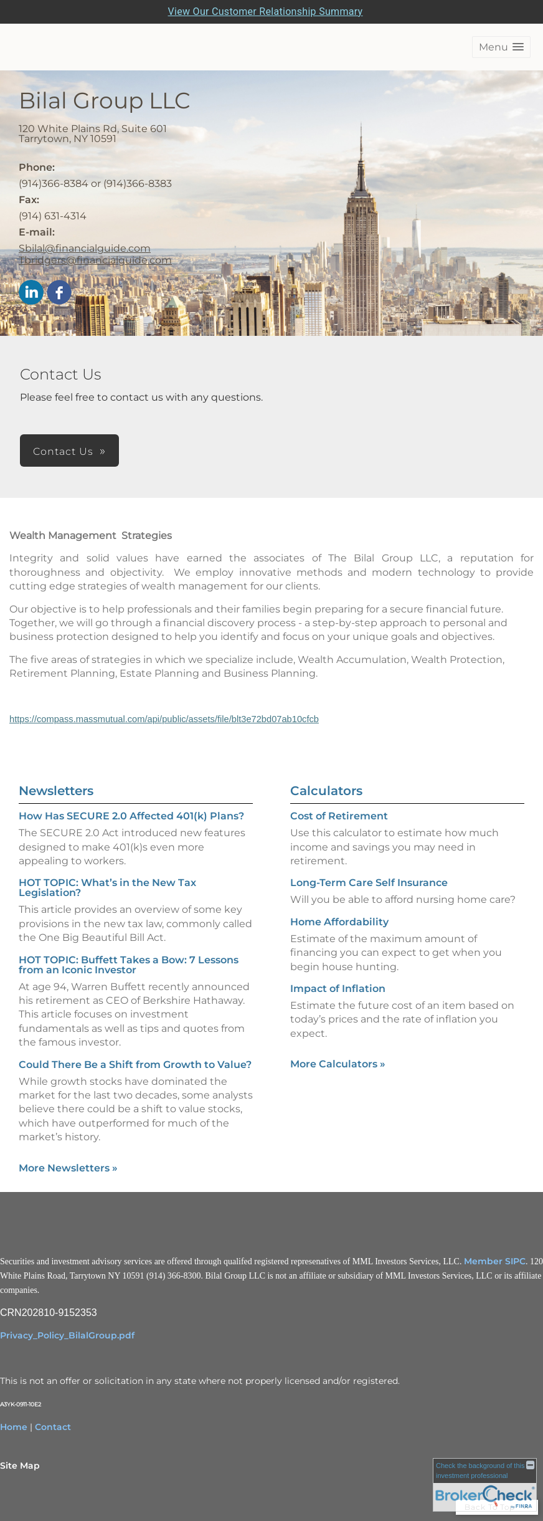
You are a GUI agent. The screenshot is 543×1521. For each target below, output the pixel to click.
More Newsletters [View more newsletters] (68, 1168)
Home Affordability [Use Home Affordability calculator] (339, 922)
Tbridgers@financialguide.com (95, 260)
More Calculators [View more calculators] (337, 1064)
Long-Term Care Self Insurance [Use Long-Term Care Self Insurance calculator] (369, 883)
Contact (53, 1427)
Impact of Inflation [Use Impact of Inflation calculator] (337, 988)
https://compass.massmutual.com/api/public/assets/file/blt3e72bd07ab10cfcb (164, 719)
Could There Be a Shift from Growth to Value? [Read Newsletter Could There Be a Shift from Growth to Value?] (135, 1064)
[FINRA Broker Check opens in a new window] (485, 1484)
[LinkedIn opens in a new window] (31, 293)
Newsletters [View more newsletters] (56, 790)
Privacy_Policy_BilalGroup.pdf (67, 1335)
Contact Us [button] (63, 451)
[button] (501, 47)
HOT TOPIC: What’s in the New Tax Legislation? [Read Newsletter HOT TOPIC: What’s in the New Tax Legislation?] (107, 888)
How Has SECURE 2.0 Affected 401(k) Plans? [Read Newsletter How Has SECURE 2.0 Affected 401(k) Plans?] (131, 816)
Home (13, 1427)
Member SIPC (495, 1261)
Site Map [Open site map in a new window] (20, 1465)
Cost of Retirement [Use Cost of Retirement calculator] (339, 816)
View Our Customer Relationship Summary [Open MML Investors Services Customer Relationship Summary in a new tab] (265, 11)
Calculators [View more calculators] (326, 790)
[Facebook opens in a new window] (59, 293)
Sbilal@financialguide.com (85, 248)
